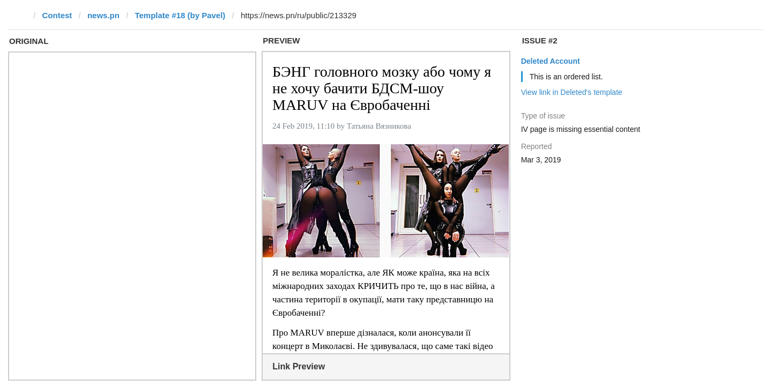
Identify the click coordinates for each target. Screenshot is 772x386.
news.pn (103, 15)
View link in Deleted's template (571, 92)
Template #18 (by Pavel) (180, 15)
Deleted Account (550, 61)
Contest (57, 15)
